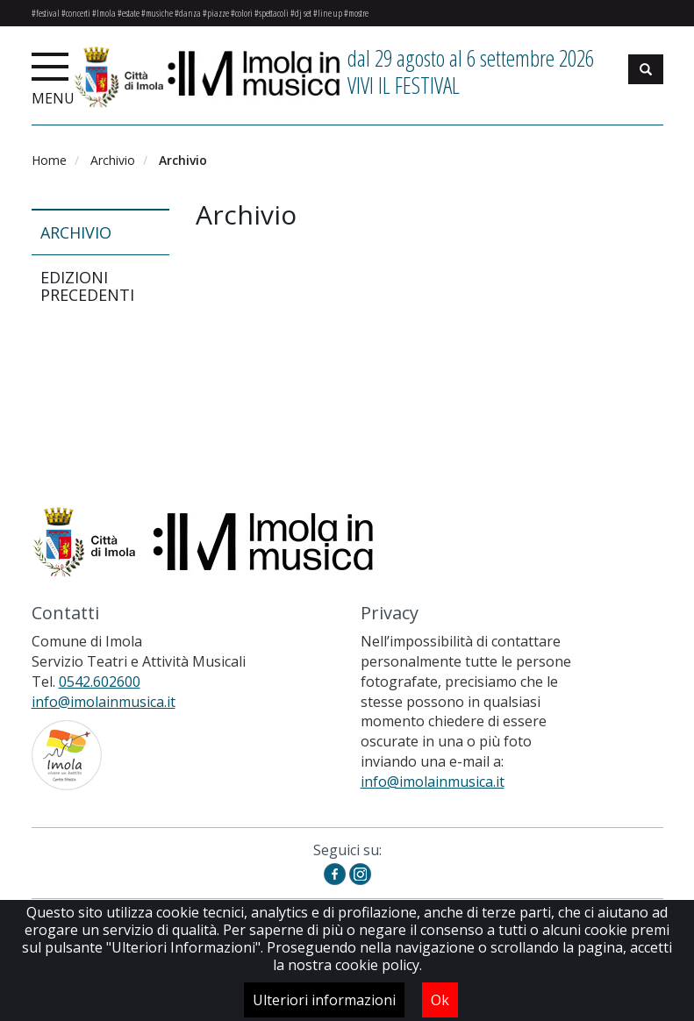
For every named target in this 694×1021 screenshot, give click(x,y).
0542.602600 (99, 681)
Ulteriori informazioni (324, 1000)
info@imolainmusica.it (103, 701)
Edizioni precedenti (87, 286)
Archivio (112, 160)
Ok (440, 1000)
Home (49, 160)
